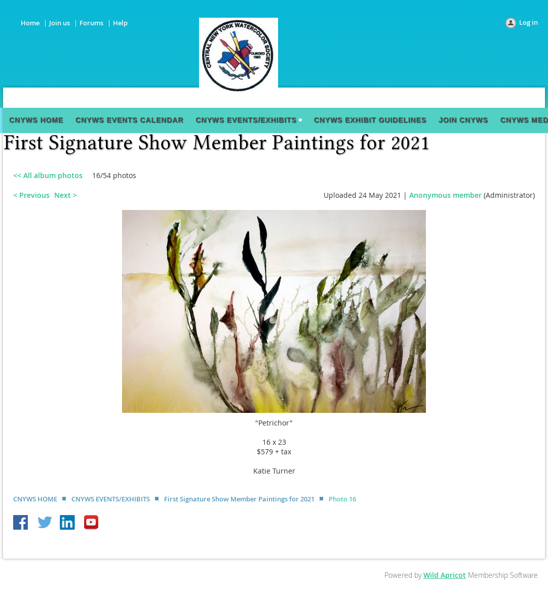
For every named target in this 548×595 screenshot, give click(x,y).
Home (30, 22)
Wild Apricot (444, 575)
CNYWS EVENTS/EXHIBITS (110, 498)
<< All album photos (48, 175)
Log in (528, 22)
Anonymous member (445, 195)
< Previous (31, 195)
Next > (65, 195)
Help (120, 22)
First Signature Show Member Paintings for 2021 (239, 498)
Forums (91, 22)
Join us (59, 22)
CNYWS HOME (35, 498)
